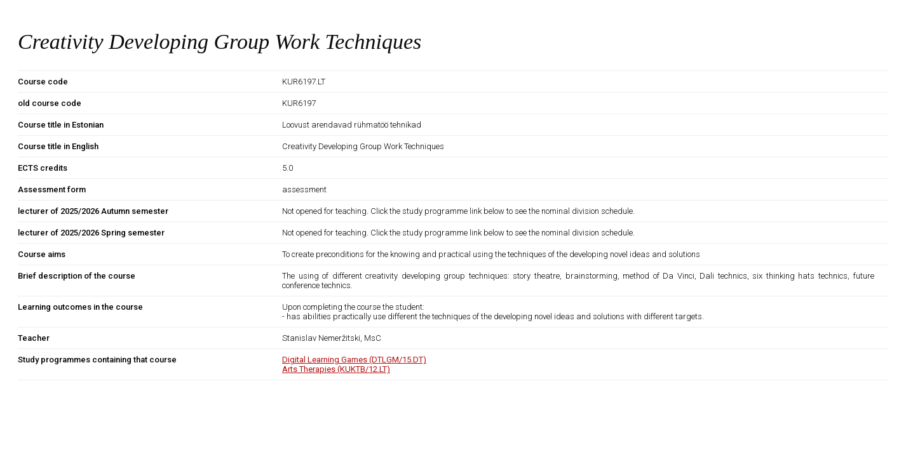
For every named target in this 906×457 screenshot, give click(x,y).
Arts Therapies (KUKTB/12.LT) (336, 369)
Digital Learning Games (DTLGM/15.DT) (354, 359)
